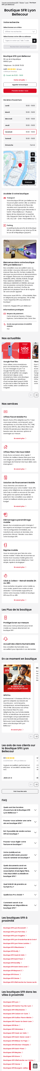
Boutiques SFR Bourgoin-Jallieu (15, 1068)
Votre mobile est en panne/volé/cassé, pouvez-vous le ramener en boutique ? (20, 855)
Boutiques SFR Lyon (10, 1002)
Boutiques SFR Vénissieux (13, 1029)
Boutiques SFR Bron (10, 1025)
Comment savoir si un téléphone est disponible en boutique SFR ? (20, 905)
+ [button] (33, 154)
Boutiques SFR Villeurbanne (14, 1010)
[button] (34, 41)
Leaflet (23, 185)
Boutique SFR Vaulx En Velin (14, 955)
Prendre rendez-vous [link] (20, 91)
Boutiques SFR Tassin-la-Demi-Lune (17, 1021)
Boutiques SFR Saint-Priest (13, 1049)
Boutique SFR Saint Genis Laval (15, 967)
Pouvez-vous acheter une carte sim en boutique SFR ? (20, 822)
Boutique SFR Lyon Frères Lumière (16, 943)
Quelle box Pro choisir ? (20, 895)
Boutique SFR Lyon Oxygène (14, 936)
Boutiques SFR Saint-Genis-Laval (16, 1037)
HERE (34, 185)
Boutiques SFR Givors (11, 1056)
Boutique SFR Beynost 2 (12, 970)
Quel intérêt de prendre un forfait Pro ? (20, 885)
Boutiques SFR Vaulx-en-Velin (15, 1033)
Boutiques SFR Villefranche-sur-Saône (18, 1060)
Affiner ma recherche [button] (20, 31)
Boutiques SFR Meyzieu (12, 1052)
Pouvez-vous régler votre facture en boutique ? (20, 843)
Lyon (26, 3)
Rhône (22, 3)
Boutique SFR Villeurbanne (13, 947)
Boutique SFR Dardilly (11, 963)
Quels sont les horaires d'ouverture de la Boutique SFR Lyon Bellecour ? (20, 810)
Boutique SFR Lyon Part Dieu (14, 932)
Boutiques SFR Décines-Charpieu (16, 1045)
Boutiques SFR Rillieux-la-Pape (15, 1041)
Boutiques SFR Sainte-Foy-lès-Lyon (17, 1006)
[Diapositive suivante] (36, 395)
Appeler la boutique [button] (20, 85)
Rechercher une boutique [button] (20, 47)
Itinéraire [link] (28, 182)
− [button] (33, 159)
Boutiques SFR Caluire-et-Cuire (15, 1014)
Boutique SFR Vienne (11, 978)
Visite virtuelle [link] (19, 80)
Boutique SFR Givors (11, 974)
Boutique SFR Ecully (10, 951)
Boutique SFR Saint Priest (13, 959)
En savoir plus (19, 438)
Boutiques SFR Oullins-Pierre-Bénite (17, 1017)
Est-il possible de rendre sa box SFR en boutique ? (20, 832)
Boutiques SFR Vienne (11, 1064)
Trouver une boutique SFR (10, 3)
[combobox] (18, 41)
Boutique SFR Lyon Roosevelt (14, 928)
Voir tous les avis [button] (20, 791)
